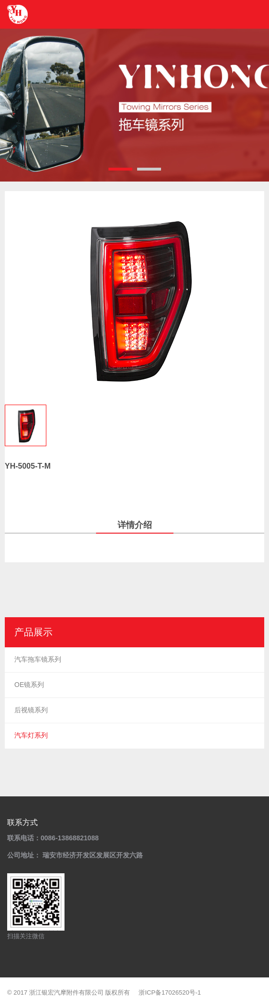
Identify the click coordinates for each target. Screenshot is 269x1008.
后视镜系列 (31, 710)
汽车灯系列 (31, 735)
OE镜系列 (29, 684)
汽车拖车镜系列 (37, 659)
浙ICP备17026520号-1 (170, 992)
